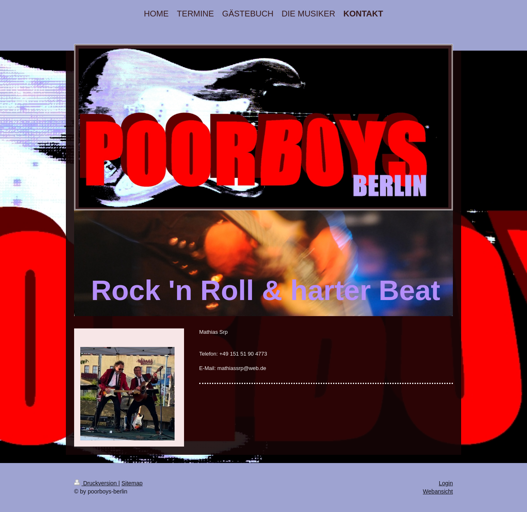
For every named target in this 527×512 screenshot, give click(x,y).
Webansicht (438, 491)
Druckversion (96, 483)
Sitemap (131, 483)
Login (446, 483)
